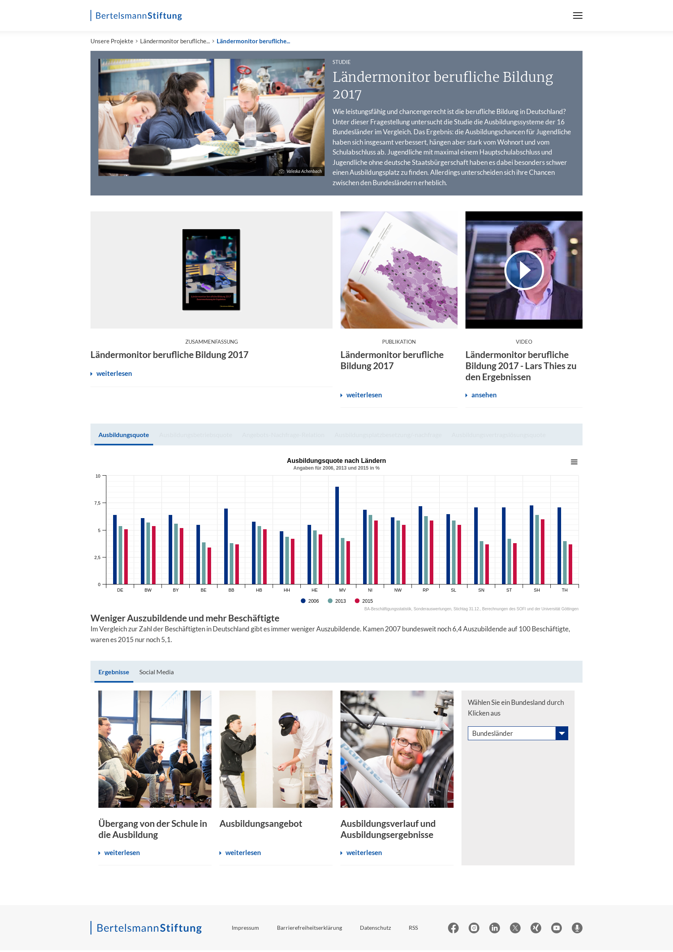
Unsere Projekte (111, 42)
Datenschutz (375, 929)
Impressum (245, 929)
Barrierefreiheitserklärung (309, 929)
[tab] (123, 436)
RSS (413, 929)
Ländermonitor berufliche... (175, 42)
